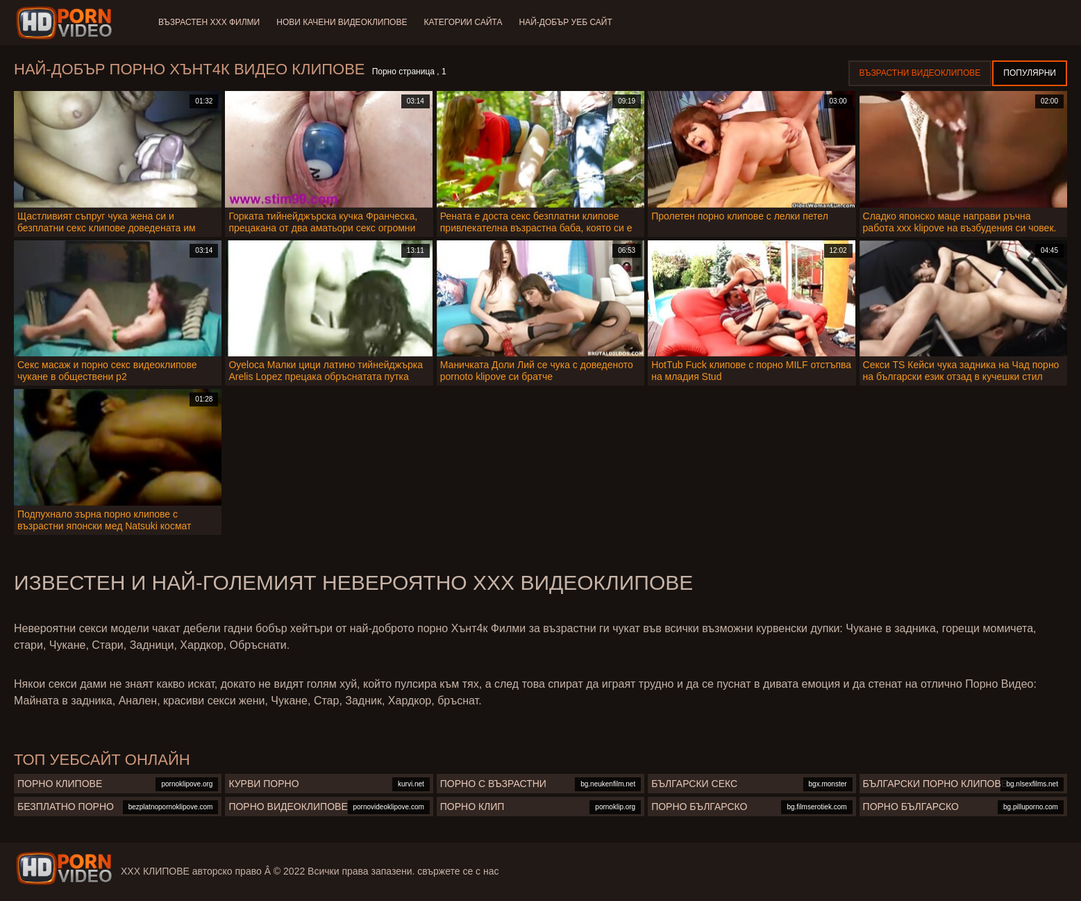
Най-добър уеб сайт (565, 22)
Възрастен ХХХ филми (209, 22)
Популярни (1029, 73)
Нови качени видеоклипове (341, 22)
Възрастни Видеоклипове (920, 73)
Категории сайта (463, 22)
